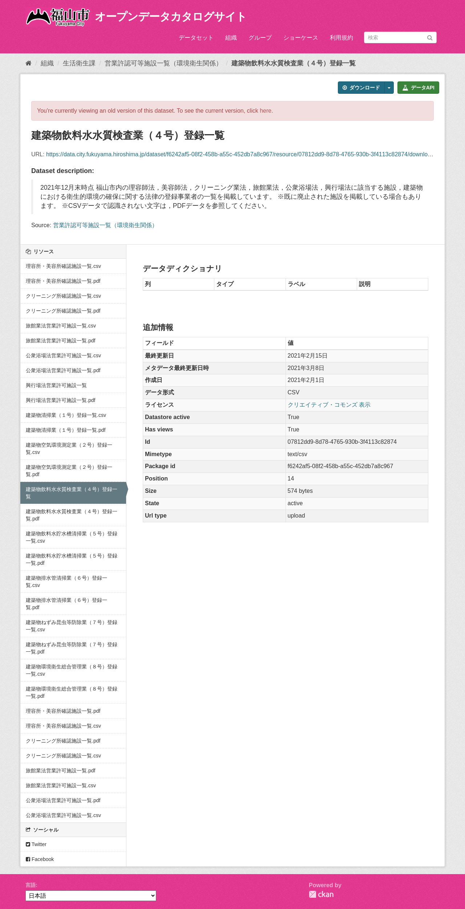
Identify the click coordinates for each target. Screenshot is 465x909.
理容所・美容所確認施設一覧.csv (63, 266)
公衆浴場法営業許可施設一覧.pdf (63, 370)
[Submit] (430, 37)
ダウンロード (361, 88)
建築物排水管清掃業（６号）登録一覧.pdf (66, 603)
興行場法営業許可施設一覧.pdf (60, 400)
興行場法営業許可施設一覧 (56, 385)
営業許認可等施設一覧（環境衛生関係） (163, 63)
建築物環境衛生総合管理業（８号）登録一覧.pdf (71, 692)
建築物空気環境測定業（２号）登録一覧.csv (69, 448)
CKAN (321, 894)
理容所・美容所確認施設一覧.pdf (63, 281)
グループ (260, 38)
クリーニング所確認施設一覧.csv (63, 296)
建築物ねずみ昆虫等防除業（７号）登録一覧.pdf (71, 648)
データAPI (418, 88)
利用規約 (341, 38)
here (265, 111)
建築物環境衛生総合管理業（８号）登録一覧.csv (71, 670)
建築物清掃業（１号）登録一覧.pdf (65, 430)
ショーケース (300, 38)
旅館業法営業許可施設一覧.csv (61, 326)
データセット (196, 38)
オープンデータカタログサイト (171, 17)
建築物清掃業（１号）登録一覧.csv (66, 415)
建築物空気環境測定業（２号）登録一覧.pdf (69, 470)
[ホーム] (28, 63)
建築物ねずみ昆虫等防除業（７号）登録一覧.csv (71, 625)
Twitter (36, 844)
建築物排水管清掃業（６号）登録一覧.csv (66, 581)
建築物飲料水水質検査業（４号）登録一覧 (293, 63)
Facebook (40, 859)
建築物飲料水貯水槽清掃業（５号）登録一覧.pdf (71, 559)
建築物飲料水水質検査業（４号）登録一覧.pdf (71, 515)
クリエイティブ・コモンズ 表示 (329, 405)
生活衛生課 (79, 63)
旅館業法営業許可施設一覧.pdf (60, 340)
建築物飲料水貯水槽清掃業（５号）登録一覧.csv (71, 537)
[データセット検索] (400, 37)
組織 (231, 38)
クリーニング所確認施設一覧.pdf (63, 311)
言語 (30, 885)
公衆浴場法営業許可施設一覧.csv (63, 355)
